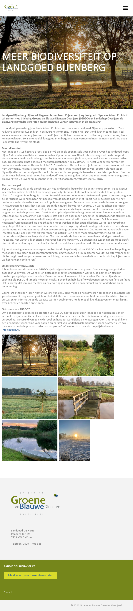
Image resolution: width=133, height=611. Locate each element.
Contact (8, 592)
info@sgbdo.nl (10, 329)
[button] (125, 8)
